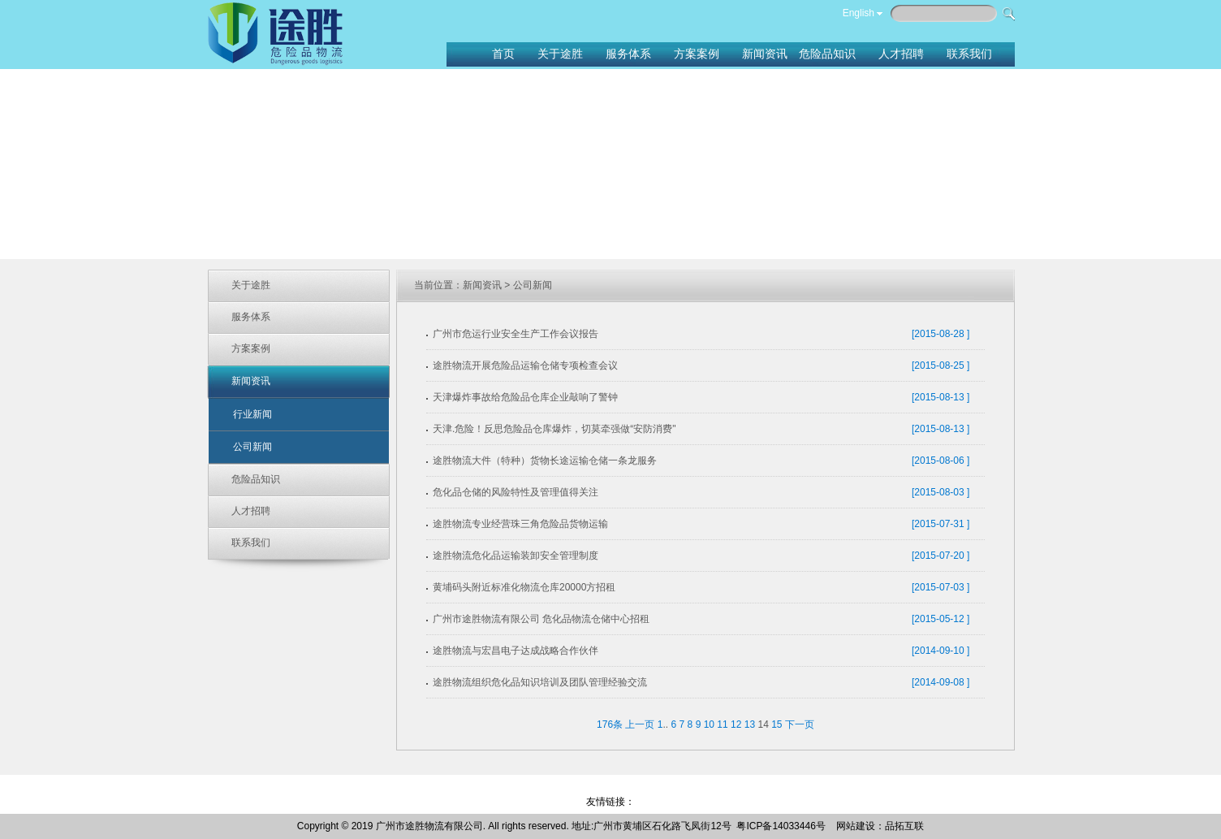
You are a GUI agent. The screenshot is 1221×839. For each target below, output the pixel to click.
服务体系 (250, 316)
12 (736, 724)
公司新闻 (252, 446)
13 (749, 724)
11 (722, 724)
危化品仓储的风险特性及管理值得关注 (515, 492)
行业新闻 (252, 414)
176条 (610, 724)
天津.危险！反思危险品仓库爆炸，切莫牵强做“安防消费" (554, 429)
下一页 (799, 724)
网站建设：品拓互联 (880, 826)
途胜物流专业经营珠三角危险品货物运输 (520, 524)
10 (709, 724)
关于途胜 (250, 285)
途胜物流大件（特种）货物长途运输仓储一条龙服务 (545, 460)
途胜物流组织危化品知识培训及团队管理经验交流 (540, 682)
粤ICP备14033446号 (780, 826)
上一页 (639, 724)
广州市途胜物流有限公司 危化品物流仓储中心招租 (541, 619)
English (858, 13)
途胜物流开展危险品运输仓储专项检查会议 (525, 365)
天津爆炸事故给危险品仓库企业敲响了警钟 (525, 397)
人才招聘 (250, 511)
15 (776, 724)
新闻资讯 (250, 381)
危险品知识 (255, 479)
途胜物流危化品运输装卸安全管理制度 (515, 555)
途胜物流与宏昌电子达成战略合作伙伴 (515, 650)
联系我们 (250, 542)
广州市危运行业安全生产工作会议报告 (515, 333)
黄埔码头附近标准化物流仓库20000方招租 (524, 587)
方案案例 (250, 348)
